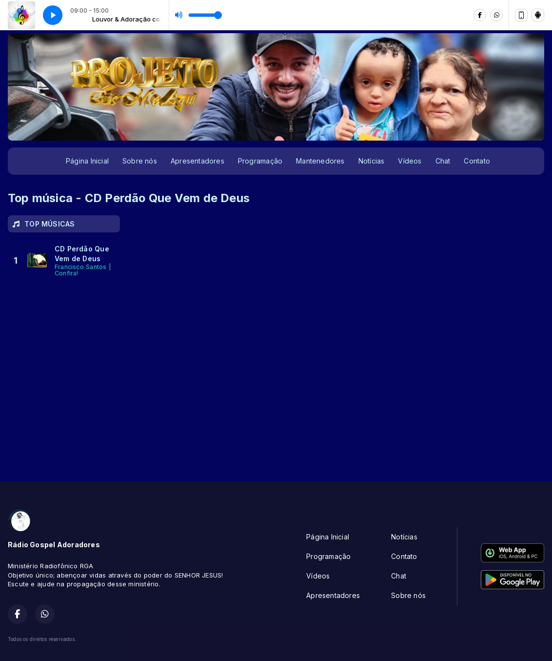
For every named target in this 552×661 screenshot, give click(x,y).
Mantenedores (320, 161)
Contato (477, 161)
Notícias (371, 161)
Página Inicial (87, 161)
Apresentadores (197, 161)
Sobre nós (139, 161)
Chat (443, 161)
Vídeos (409, 161)
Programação (260, 161)
